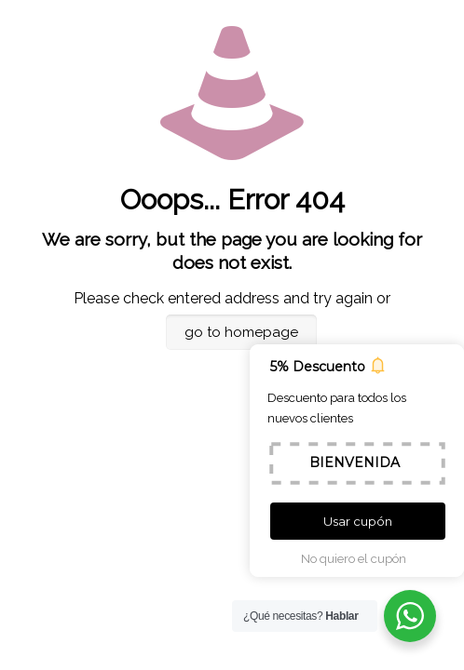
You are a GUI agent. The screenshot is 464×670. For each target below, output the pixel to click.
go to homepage (241, 332)
